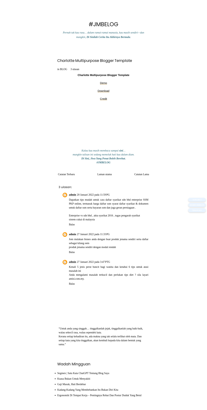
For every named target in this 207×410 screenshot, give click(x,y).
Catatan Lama (141, 174)
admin (72, 194)
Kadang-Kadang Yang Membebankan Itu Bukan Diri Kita (87, 389)
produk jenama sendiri (123, 239)
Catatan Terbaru (66, 174)
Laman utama (104, 174)
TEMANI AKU (197, 211)
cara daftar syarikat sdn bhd (115, 199)
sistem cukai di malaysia (82, 219)
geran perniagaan (125, 207)
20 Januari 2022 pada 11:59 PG (93, 194)
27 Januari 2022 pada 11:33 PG (93, 234)
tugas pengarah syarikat (127, 215)
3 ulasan (74, 69)
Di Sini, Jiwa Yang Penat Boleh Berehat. (103, 158)
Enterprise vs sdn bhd (80, 215)
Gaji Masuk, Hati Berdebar (71, 384)
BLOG (63, 69)
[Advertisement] (103, 126)
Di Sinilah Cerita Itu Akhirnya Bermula (108, 37)
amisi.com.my (76, 278)
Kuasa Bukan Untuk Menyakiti (73, 378)
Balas (72, 224)
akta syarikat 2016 (103, 215)
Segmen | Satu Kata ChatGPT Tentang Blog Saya (83, 373)
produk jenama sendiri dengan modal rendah (92, 247)
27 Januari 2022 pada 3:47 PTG (93, 261)
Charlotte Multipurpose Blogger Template (94, 60)
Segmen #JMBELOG (196, 205)
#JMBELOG (103, 24)
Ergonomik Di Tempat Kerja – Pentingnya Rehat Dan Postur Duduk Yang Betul (99, 395)
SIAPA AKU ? (196, 199)
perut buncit (92, 266)
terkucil (103, 274)
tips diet (128, 274)
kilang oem (83, 243)
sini (121, 150)
